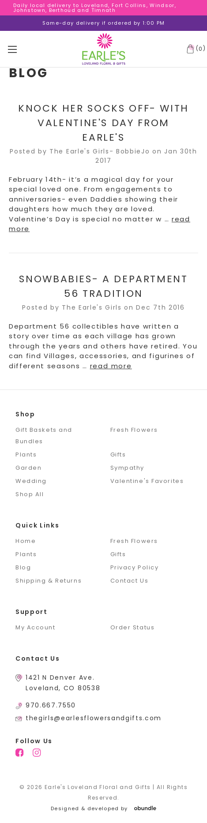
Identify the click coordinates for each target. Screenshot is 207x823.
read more (111, 365)
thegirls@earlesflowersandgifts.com (94, 718)
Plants (26, 454)
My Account (35, 627)
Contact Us (129, 580)
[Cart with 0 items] (194, 49)
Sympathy (127, 468)
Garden (28, 468)
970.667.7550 (51, 705)
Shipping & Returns (48, 580)
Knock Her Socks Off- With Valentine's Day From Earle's (103, 122)
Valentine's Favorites (147, 481)
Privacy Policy (134, 567)
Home (25, 541)
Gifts (118, 454)
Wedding (31, 481)
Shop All (29, 494)
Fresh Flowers (134, 430)
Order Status (132, 627)
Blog (23, 567)
